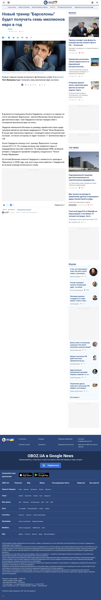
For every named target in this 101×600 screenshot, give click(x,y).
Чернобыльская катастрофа (83, 7)
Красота (34, 534)
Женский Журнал (49, 534)
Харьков (26, 489)
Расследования (58, 483)
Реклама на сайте (24, 444)
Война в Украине (24, 7)
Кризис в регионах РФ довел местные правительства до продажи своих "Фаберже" (78, 358)
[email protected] (25, 586)
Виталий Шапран (75, 364)
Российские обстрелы (64, 7)
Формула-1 (47, 496)
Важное (72, 13)
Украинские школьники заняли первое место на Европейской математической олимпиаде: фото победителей (79, 63)
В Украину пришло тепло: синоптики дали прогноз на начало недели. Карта (78, 86)
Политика (18, 483)
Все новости (94, 483)
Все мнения (74, 397)
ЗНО (47, 502)
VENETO (52, 7)
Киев (20, 489)
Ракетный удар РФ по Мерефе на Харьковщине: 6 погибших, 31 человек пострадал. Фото (83, 213)
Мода (40, 534)
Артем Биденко (74, 304)
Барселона (58, 77)
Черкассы (48, 489)
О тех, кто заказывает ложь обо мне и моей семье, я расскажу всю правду (78, 271)
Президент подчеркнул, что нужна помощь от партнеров (84, 49)
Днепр (41, 489)
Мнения (72, 264)
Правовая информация (65, 439)
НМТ (51, 502)
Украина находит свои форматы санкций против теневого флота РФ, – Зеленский (82, 42)
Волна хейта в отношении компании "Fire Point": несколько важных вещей (80, 345)
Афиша (21, 534)
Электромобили (32, 508)
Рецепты (21, 515)
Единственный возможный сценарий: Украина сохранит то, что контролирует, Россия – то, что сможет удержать (80, 372)
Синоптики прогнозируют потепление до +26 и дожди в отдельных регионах (78, 95)
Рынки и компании (25, 521)
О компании (22, 439)
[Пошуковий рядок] (97, 2)
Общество (81, 483)
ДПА (42, 502)
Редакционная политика (24, 209)
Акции (41, 508)
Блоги (67, 483)
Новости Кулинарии (39, 515)
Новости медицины (25, 527)
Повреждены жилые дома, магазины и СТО (83, 219)
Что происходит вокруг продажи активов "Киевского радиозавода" (82, 184)
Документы (42, 444)
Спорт (12, 212)
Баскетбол (28, 496)
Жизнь (42, 483)
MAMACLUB (36, 527)
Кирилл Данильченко (76, 391)
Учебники (26, 502)
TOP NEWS (74, 147)
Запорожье (33, 489)
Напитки (28, 515)
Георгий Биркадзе (75, 377)
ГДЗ (20, 502)
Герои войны (12, 7)
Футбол (10, 29)
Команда (41, 439)
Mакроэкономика (37, 521)
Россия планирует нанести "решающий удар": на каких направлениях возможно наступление (79, 285)
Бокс (40, 496)
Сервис (47, 508)
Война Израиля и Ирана (40, 7)
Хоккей (35, 496)
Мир (28, 483)
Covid (43, 527)
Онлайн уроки (35, 502)
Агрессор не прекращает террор (79, 202)
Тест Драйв (22, 508)
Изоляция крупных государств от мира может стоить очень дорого (78, 298)
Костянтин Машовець (76, 290)
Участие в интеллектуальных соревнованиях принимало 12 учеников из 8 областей (79, 71)
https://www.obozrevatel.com (68, 543)
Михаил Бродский (75, 276)
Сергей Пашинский (75, 350)
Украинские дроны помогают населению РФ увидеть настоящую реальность (79, 386)
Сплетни (27, 534)
